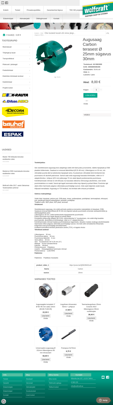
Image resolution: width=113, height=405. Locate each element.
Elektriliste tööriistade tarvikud (13, 76)
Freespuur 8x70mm (68, 348)
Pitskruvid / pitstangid (10, 64)
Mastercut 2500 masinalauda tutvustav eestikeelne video (16, 173)
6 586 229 (74, 382)
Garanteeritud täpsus (55, 10)
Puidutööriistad (8, 70)
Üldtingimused (41, 18)
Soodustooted (31, 391)
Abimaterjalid (24, 18)
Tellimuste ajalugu (55, 383)
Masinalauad (7, 47)
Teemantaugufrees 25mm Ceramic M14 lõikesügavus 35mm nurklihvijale (91, 307)
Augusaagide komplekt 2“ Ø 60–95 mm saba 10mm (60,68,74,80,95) (45, 306)
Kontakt (56, 18)
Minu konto (53, 379)
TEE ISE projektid (76, 10)
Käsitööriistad (7, 82)
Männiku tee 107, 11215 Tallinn (82, 378)
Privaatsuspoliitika (33, 10)
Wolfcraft (97, 69)
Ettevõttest (93, 10)
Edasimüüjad (8, 18)
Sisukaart (29, 379)
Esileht (37, 33)
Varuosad (29, 383)
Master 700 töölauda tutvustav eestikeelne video (16, 159)
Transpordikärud (8, 59)
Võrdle (85, 104)
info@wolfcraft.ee (77, 386)
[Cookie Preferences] (3, 401)
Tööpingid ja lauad (9, 53)
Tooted (17, 10)
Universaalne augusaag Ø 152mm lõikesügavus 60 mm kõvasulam (45, 350)
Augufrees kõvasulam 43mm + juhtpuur (68, 305)
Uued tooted (30, 395)
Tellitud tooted (54, 387)
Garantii (6, 383)
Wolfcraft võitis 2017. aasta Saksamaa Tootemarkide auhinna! (16, 188)
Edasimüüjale (8, 387)
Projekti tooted (8, 88)
